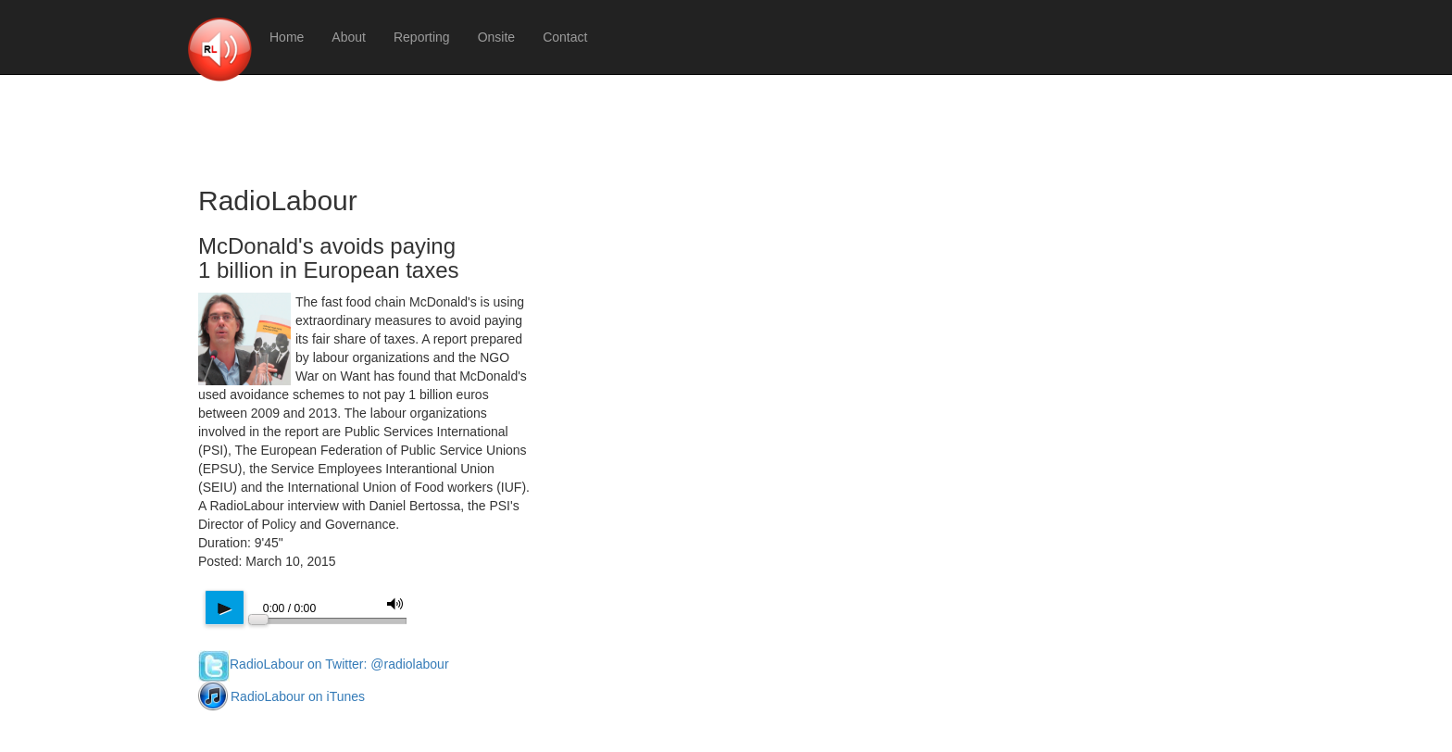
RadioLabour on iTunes (281, 696)
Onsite (496, 37)
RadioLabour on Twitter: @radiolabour (323, 664)
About (349, 37)
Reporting (422, 37)
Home (286, 37)
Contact (565, 37)
